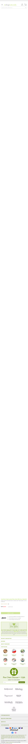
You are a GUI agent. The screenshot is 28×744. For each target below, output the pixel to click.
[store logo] (10, 5)
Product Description (6, 638)
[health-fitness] (19, 689)
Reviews (3, 641)
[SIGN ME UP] (21, 682)
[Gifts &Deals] (23, 651)
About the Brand (5, 644)
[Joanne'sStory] (5, 660)
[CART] (25, 4)
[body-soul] (8, 689)
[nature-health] (19, 702)
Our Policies (4, 646)
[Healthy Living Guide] (23, 660)
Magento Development (10, 742)
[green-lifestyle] (19, 695)
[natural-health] (8, 702)
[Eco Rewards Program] (14, 651)
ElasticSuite (10, 743)
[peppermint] (8, 695)
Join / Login (21, 4)
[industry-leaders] (14, 709)
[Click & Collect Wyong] (14, 660)
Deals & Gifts (16, 631)
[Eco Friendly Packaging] (5, 651)
